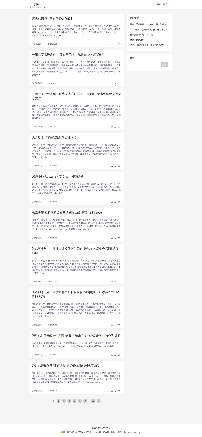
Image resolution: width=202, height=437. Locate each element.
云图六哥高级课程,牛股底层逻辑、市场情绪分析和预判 (69, 55)
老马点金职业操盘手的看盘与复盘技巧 (147, 45)
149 (113, 84)
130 (113, 240)
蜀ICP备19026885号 (101, 428)
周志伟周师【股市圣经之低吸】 (53, 18)
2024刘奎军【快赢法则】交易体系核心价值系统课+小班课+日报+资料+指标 (164, 29)
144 (113, 363)
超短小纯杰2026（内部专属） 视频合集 (59, 178)
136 (113, 128)
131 (113, 328)
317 (113, 45)
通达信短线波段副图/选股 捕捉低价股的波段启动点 (67, 373)
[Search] (146, 64)
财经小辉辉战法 (137, 40)
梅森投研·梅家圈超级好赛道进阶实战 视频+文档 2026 (68, 214)
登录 (165, 4)
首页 (159, 4)
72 (93, 409)
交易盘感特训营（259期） (142, 35)
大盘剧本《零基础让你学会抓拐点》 (57, 138)
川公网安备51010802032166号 (76, 432)
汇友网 (35, 4)
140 (113, 204)
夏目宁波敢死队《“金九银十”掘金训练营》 (149, 24)
